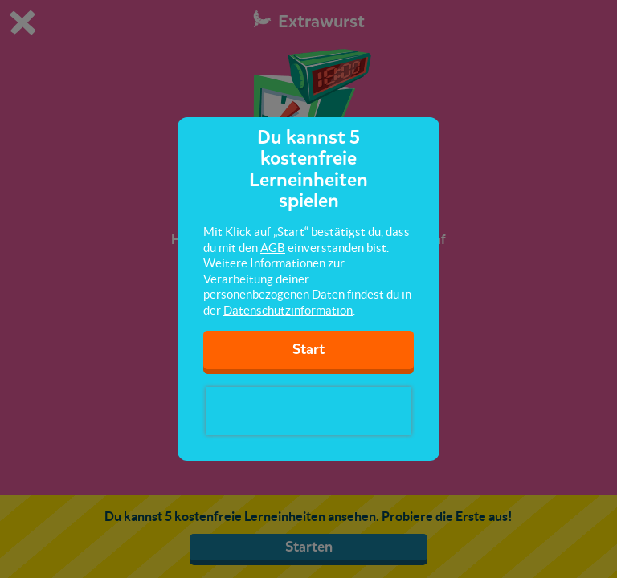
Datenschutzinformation (288, 310)
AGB (272, 247)
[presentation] (308, 411)
